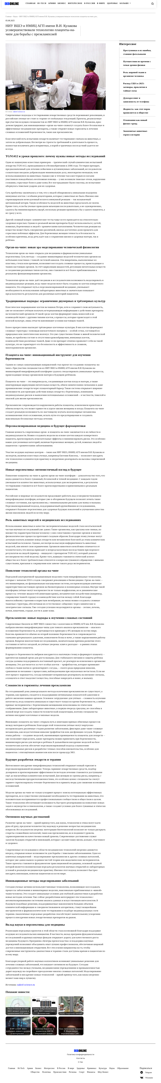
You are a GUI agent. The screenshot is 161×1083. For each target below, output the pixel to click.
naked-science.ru (19, 112)
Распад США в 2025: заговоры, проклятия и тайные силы (135, 87)
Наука (15, 16)
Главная (8, 16)
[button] (152, 4)
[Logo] (13, 3)
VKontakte (149, 1078)
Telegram (148, 1072)
